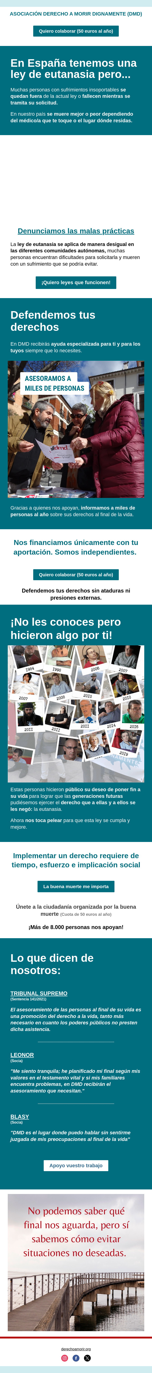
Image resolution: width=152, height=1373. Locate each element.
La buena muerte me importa (76, 886)
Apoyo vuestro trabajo (75, 1165)
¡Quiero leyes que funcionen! (75, 282)
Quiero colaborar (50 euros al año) (76, 31)
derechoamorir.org (76, 1349)
